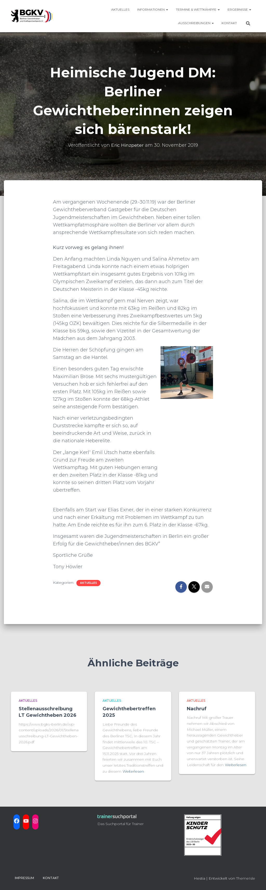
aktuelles (88, 583)
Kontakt (229, 23)
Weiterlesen (133, 771)
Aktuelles (120, 9)
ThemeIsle (245, 878)
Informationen (152, 9)
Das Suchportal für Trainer (120, 823)
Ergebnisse (239, 9)
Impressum (24, 878)
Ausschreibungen (196, 23)
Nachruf (197, 709)
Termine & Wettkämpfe (198, 9)
